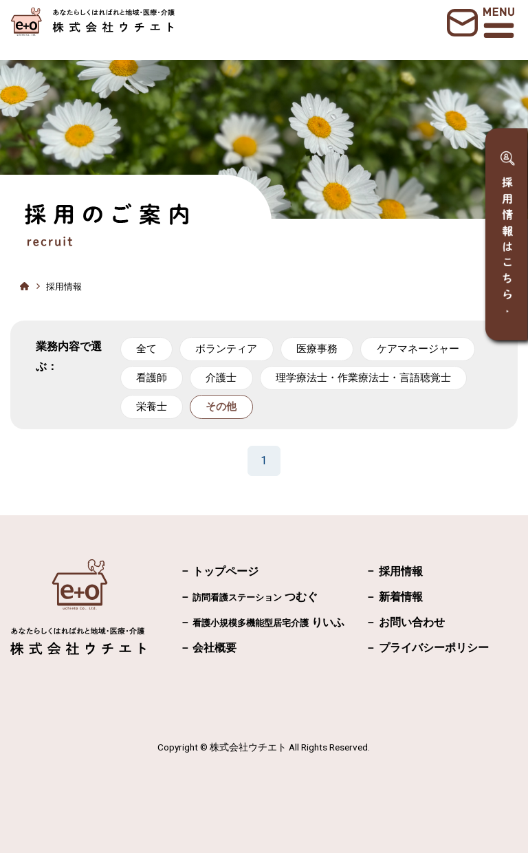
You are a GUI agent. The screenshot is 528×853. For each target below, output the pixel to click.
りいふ (268, 622)
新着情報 (401, 596)
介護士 (221, 377)
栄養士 (151, 406)
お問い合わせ (412, 622)
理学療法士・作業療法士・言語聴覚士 (363, 377)
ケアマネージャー (418, 349)
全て (146, 349)
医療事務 (317, 349)
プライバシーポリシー (434, 647)
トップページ (225, 571)
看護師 (151, 377)
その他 (221, 406)
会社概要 (214, 647)
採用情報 (401, 571)
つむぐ (255, 596)
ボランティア (226, 349)
